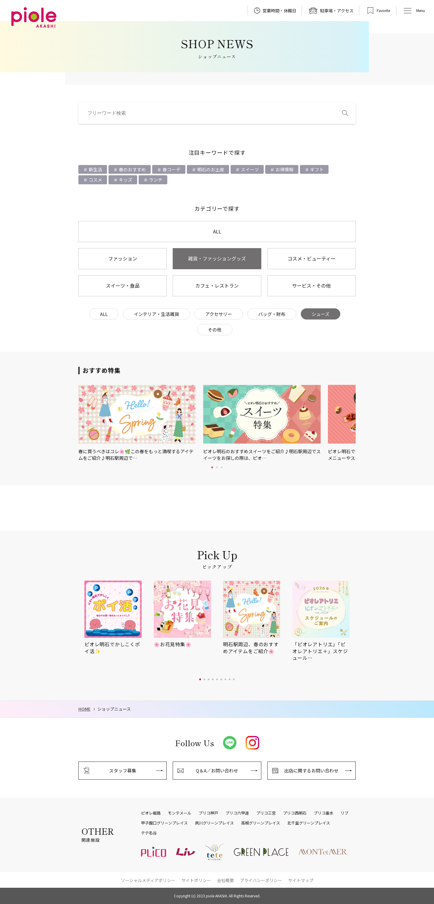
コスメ (95, 179)
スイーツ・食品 (123, 285)
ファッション (122, 258)
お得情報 (284, 169)
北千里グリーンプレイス (308, 823)
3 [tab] (221, 467)
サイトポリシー (196, 880)
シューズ (320, 314)
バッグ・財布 (271, 314)
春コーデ (171, 169)
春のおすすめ (132, 169)
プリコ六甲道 (237, 813)
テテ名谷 (149, 833)
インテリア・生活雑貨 (156, 314)
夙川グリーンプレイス (214, 823)
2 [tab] (217, 467)
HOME (84, 709)
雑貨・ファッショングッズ (217, 258)
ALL (217, 231)
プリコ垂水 (323, 813)
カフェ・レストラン (217, 285)
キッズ (125, 179)
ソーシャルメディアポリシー (148, 880)
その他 (215, 329)
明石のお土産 (210, 169)
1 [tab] (212, 467)
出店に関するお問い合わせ (311, 770)
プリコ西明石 (295, 813)
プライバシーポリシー (261, 880)
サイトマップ (300, 880)
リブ (344, 813)
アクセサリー (218, 314)
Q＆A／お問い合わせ (217, 770)
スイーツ (249, 169)
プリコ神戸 (208, 813)
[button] (200, 679)
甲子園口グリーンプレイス (164, 823)
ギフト (316, 169)
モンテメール (179, 813)
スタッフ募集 (122, 770)
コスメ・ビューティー (311, 258)
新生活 (95, 169)
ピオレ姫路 (151, 813)
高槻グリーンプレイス (260, 823)
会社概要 (225, 880)
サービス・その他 (311, 285)
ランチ (155, 179)
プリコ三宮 (266, 813)
